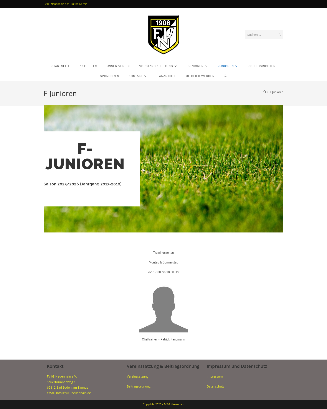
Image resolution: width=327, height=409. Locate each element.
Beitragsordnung (138, 386)
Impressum (215, 376)
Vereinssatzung (137, 376)
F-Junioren (276, 92)
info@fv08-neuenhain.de (73, 393)
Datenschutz (215, 386)
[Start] (264, 92)
